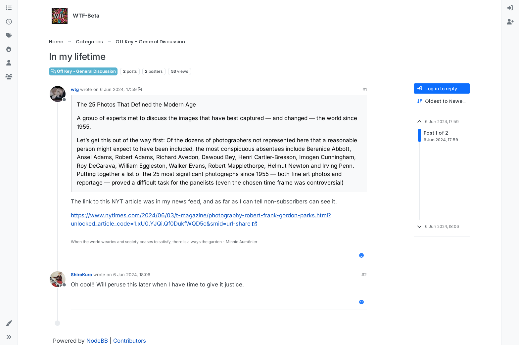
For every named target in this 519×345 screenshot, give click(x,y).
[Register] (510, 22)
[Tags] (9, 35)
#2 (364, 274)
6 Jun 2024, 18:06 (131, 274)
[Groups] (9, 77)
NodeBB (97, 340)
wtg (75, 89)
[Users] (9, 63)
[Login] (510, 8)
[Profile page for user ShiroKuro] (58, 279)
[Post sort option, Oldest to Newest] (442, 101)
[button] (9, 323)
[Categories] (9, 8)
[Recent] (9, 22)
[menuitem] (510, 8)
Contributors (129, 340)
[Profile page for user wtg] (58, 94)
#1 (364, 89)
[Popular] (9, 49)
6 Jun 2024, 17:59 (118, 89)
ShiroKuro (81, 274)
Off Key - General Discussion (83, 71)
